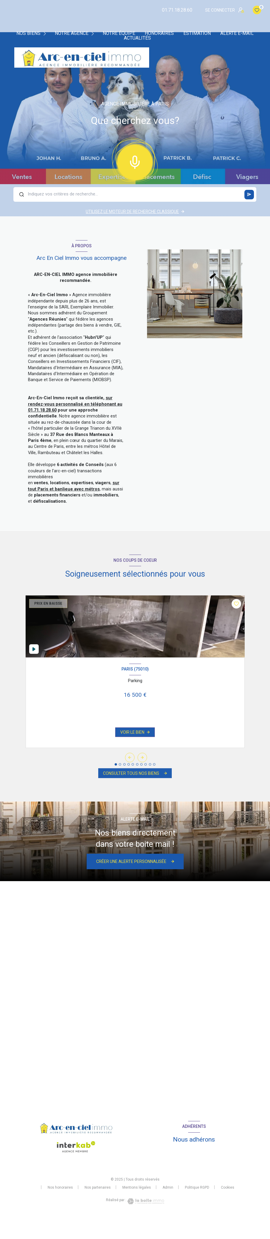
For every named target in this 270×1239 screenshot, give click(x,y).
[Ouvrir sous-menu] (45, 33)
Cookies (227, 1188)
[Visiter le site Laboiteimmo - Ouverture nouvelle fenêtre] (145, 1201)
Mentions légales (136, 1187)
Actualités (137, 38)
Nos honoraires (60, 1187)
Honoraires (159, 33)
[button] (142, 766)
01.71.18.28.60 (177, 10)
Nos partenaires (98, 1187)
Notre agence (71, 33)
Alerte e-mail (237, 33)
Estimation (197, 33)
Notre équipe (119, 33)
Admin (168, 1187)
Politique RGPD (197, 1187)
